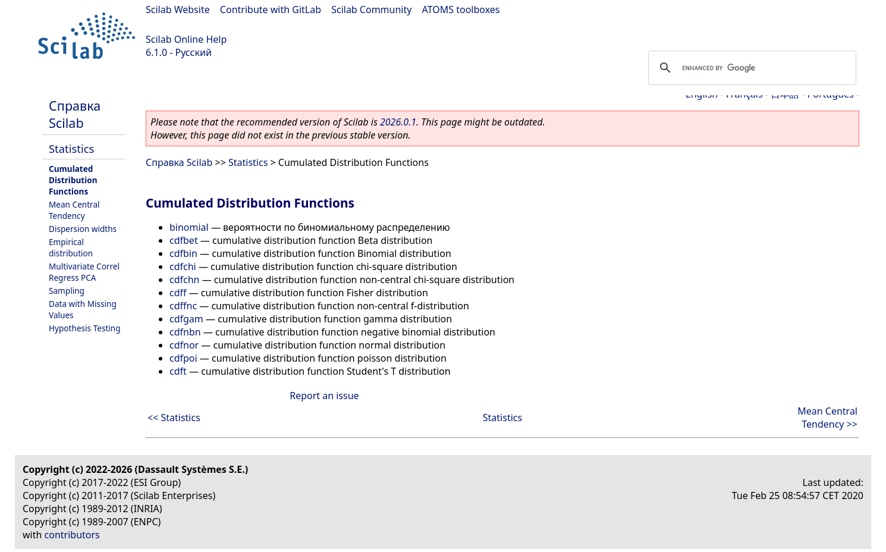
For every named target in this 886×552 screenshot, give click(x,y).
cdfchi (182, 266)
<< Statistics (173, 417)
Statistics (71, 148)
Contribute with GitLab (270, 9)
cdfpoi (183, 358)
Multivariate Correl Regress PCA (84, 272)
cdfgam (186, 318)
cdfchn (184, 279)
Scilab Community (371, 9)
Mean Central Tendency (74, 210)
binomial (189, 227)
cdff (178, 292)
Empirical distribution (71, 247)
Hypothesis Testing (85, 328)
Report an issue (324, 395)
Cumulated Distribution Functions (73, 180)
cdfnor (184, 345)
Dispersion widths (83, 228)
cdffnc (183, 305)
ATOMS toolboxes (461, 9)
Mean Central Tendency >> (827, 417)
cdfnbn (185, 331)
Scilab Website (178, 9)
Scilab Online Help (186, 39)
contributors (72, 534)
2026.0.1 (398, 121)
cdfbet (183, 240)
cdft (178, 371)
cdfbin (183, 253)
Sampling (66, 290)
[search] (750, 68)
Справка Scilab (74, 114)
